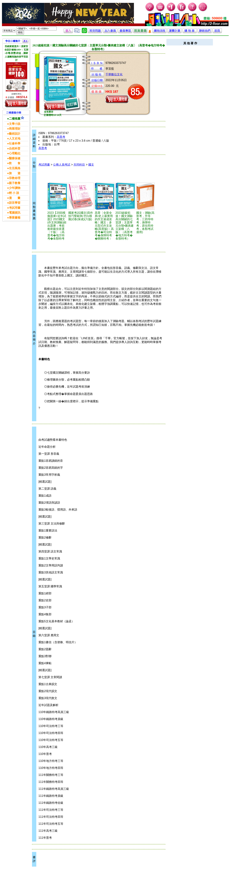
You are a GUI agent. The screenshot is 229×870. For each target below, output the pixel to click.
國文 (91, 164)
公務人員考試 (61, 164)
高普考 (61, 136)
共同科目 (79, 164)
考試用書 (44, 164)
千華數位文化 (114, 74)
